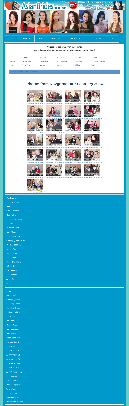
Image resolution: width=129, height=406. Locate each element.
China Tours (11, 232)
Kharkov (60, 58)
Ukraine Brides (12, 325)
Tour (40, 38)
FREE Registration (13, 202)
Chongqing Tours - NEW (15, 241)
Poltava (25, 58)
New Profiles (56, 38)
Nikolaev (43, 58)
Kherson (94, 58)
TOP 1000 (98, 38)
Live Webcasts (12, 397)
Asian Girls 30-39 (13, 368)
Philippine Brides (13, 312)
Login (113, 38)
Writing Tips (11, 389)
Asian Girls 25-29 (13, 363)
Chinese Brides (12, 295)
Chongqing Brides (13, 299)
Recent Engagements (14, 385)
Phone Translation (13, 262)
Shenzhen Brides (13, 308)
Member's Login (12, 198)
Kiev (11, 58)
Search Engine (12, 249)
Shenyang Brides (13, 304)
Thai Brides (10, 317)
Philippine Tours (12, 228)
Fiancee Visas (12, 270)
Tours (8, 207)
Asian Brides (11, 346)
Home (11, 38)
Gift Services (11, 266)
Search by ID (11, 253)
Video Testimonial (13, 338)
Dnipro (12, 61)
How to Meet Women (14, 402)
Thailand (94, 65)
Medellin (78, 61)
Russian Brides (12, 321)
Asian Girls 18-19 (13, 351)
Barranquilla (62, 61)
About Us (26, 38)
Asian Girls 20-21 (13, 355)
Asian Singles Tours (14, 219)
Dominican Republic (98, 61)
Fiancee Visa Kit (12, 342)
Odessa (78, 58)
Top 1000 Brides (12, 329)
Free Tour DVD (12, 376)
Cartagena (44, 61)
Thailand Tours (12, 224)
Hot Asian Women (77, 38)
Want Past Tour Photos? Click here (24, 72)
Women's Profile (12, 211)
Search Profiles (12, 380)
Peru (11, 65)
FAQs (8, 283)
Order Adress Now (13, 245)
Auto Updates (11, 275)
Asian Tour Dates (13, 236)
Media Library (11, 393)
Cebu (59, 65)
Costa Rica (26, 65)
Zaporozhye (26, 61)
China (77, 65)
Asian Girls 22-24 (13, 359)
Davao (42, 65)
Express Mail (11, 258)
